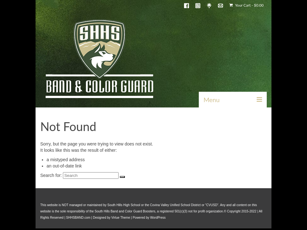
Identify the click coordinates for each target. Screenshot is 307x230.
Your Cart (246, 5)
